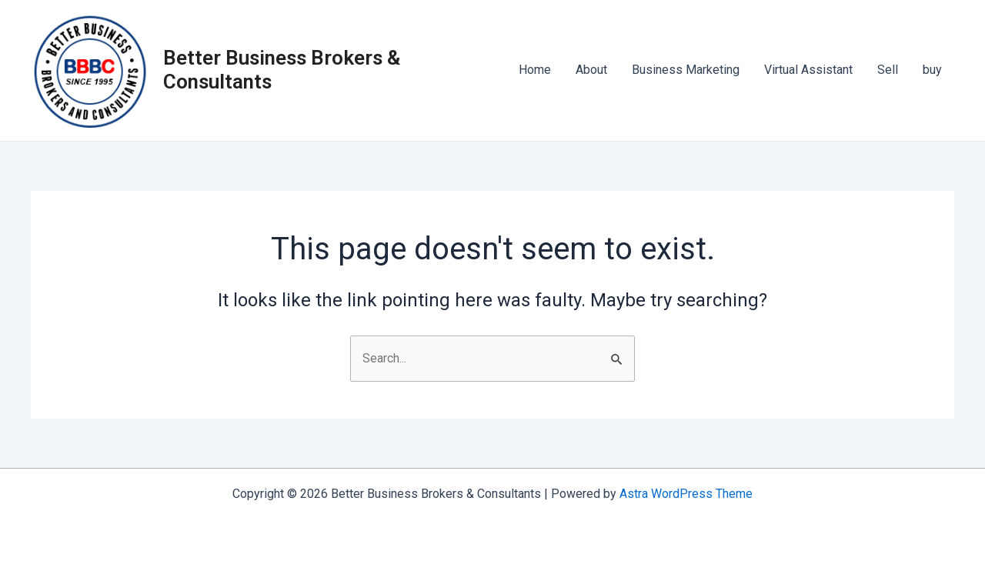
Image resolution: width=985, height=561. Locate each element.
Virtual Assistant (808, 69)
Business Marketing (686, 69)
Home (535, 69)
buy (932, 69)
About (591, 69)
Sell (887, 69)
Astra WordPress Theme (686, 493)
